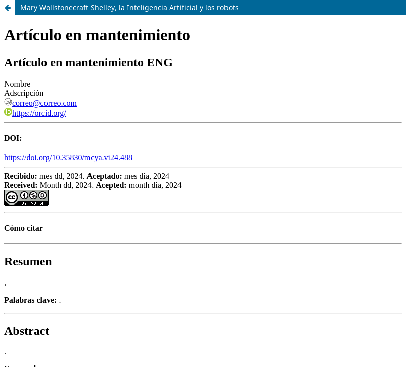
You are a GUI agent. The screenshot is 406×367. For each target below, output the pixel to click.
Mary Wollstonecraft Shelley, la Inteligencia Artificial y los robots (129, 7)
